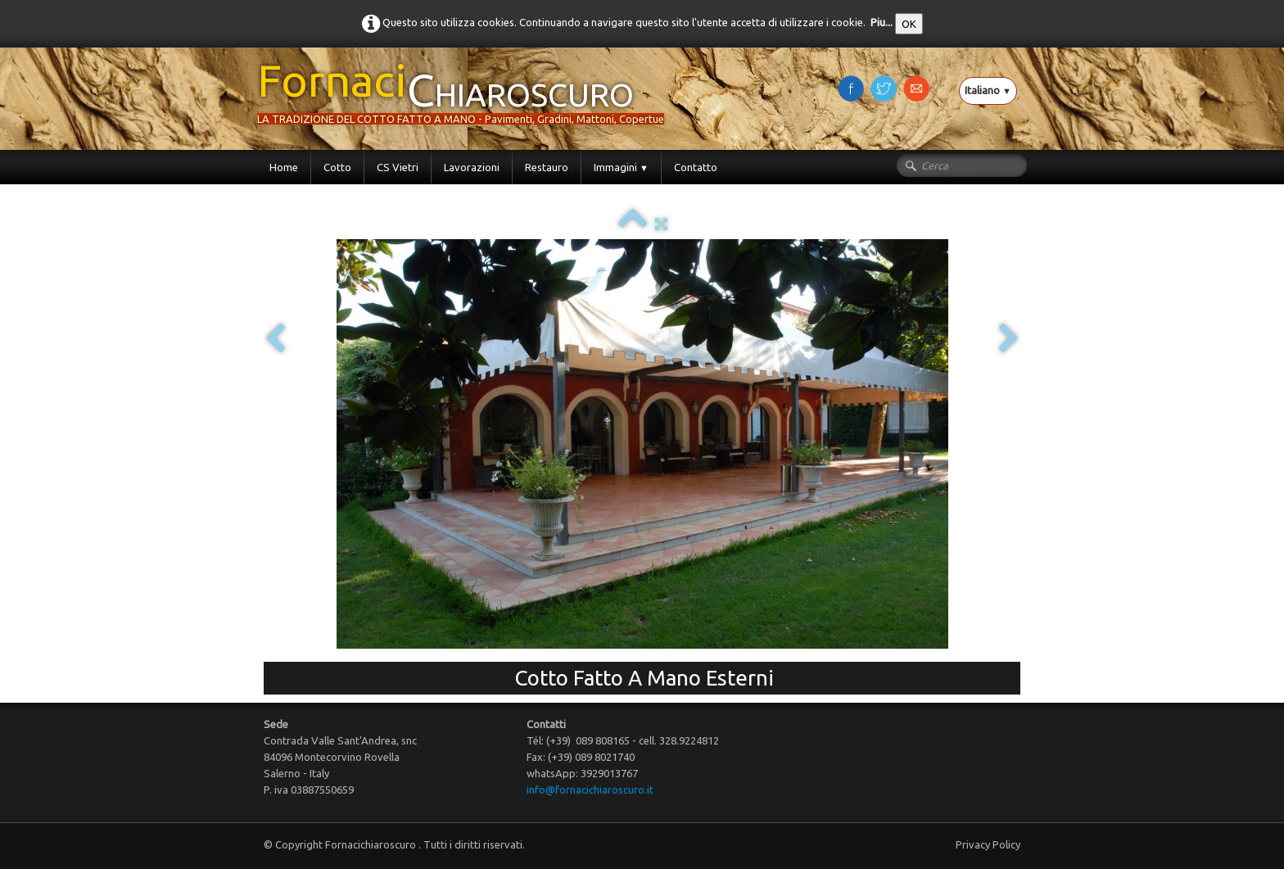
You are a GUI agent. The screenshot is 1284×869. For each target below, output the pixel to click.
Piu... (881, 22)
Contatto (695, 167)
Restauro (546, 167)
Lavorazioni (472, 167)
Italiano (988, 90)
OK (909, 23)
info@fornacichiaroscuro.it (590, 789)
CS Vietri (397, 167)
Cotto (337, 167)
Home (283, 167)
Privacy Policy (988, 844)
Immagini (621, 167)
